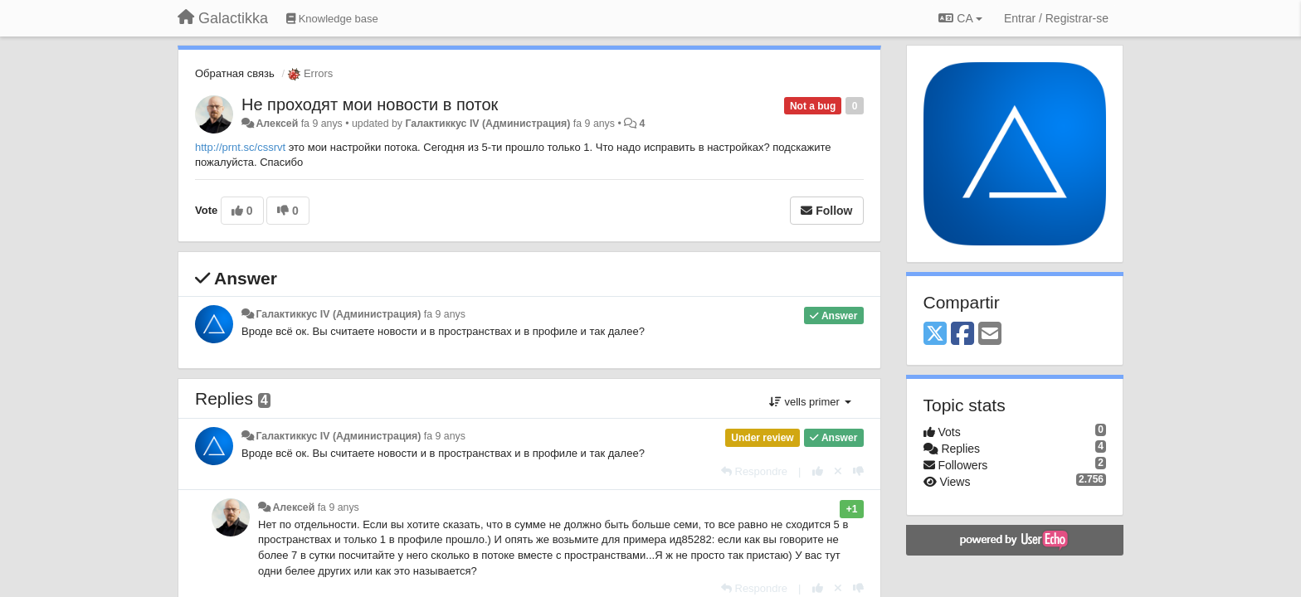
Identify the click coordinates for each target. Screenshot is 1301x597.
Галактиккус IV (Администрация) (487, 123)
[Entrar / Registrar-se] (1056, 18)
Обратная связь (235, 73)
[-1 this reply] (858, 471)
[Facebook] (962, 334)
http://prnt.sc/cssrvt (240, 147)
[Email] (989, 334)
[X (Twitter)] (935, 334)
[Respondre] (754, 471)
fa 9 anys (444, 314)
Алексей (277, 123)
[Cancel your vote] (838, 471)
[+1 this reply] (817, 471)
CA (960, 18)
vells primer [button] (810, 402)
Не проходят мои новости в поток (369, 104)
